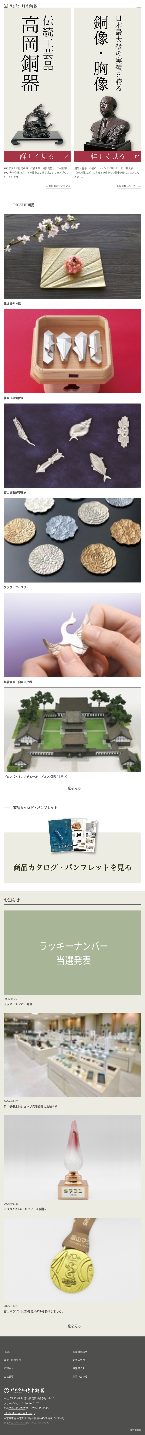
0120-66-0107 (30, 1403)
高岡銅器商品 (79, 1352)
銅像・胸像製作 (12, 1360)
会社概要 (9, 1376)
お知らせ (9, 1368)
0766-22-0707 (16, 1408)
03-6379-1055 (16, 1423)
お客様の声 (78, 1368)
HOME (8, 1352)
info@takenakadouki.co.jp (19, 1413)
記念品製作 (78, 1360)
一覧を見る (72, 788)
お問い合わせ (79, 1376)
